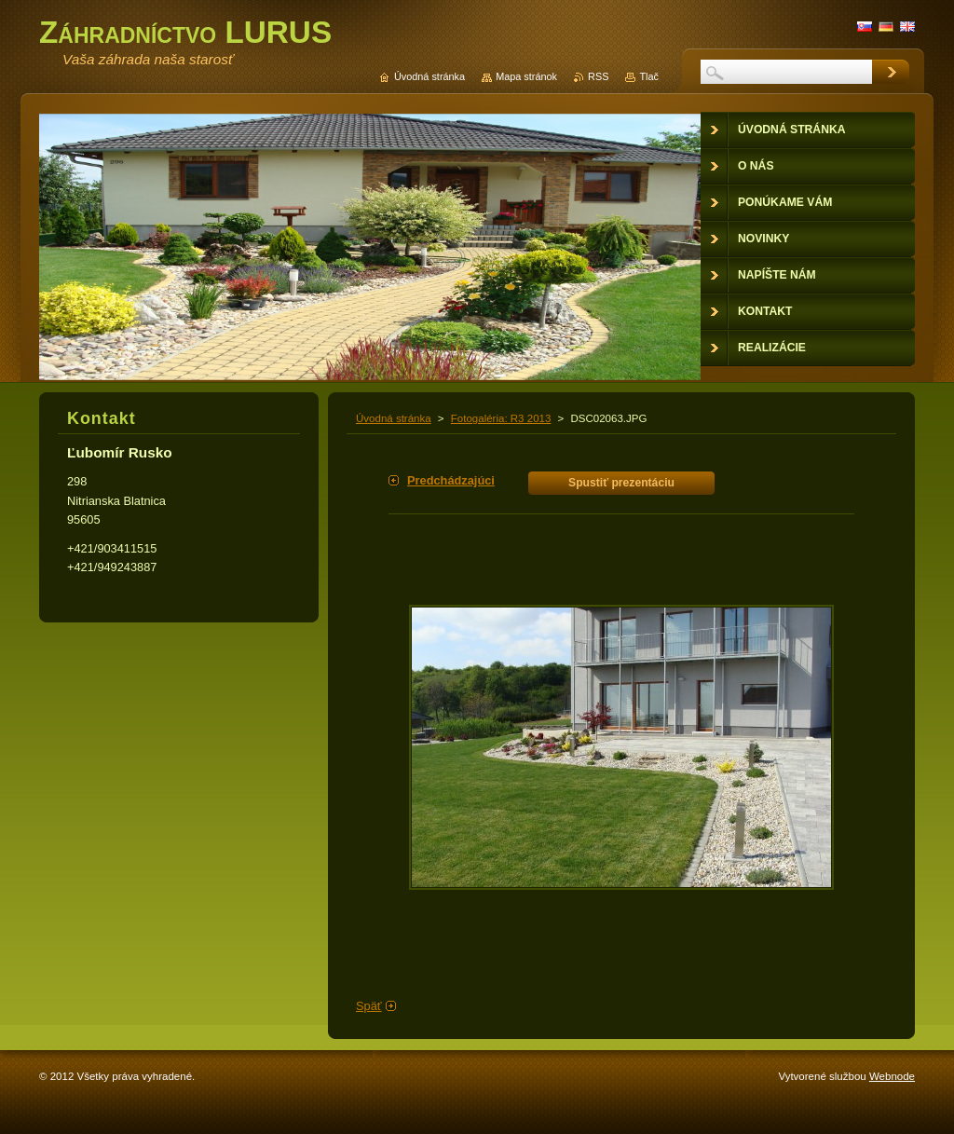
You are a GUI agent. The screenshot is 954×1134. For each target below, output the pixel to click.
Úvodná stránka (393, 418)
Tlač (649, 76)
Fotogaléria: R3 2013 (501, 418)
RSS (598, 76)
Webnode (892, 1076)
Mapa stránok (526, 76)
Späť (369, 1006)
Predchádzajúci (451, 480)
